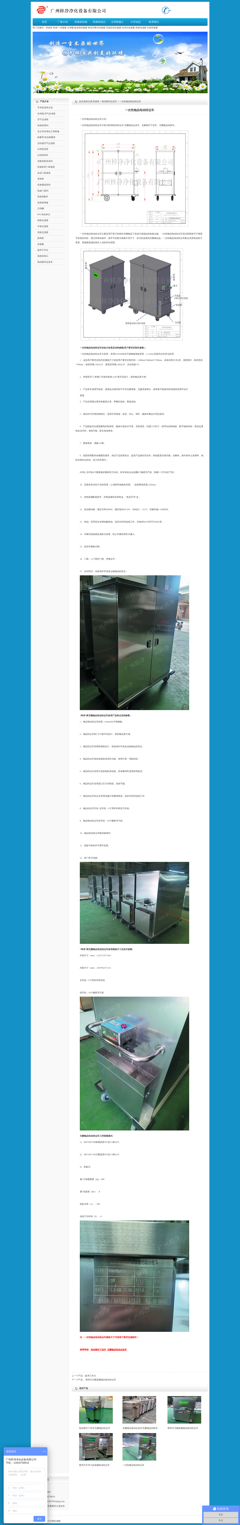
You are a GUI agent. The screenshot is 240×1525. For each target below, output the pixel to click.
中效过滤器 (42, 226)
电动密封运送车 (109, 101)
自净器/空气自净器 (46, 113)
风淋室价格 (81, 22)
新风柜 (40, 238)
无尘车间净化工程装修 (48, 131)
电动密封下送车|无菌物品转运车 (96, 1412)
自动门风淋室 (43, 173)
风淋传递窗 (140, 27)
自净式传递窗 (128, 27)
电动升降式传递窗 (96, 27)
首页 (44, 22)
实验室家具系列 (45, 161)
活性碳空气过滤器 (46, 143)
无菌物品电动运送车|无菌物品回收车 (140, 1412)
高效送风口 (42, 256)
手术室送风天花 (45, 107)
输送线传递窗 (80, 27)
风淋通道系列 (43, 185)
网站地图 (56, 1521)
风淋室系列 (42, 125)
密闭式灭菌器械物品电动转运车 (100, 1379)
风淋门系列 (42, 191)
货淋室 (40, 179)
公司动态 (135, 22)
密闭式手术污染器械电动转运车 (96, 1449)
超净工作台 (90, 1375)
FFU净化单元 (43, 214)
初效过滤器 (42, 220)
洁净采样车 (42, 155)
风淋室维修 (42, 202)
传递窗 (63, 27)
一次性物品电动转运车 (139, 1449)
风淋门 (56, 27)
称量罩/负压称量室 (46, 137)
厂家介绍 (63, 22)
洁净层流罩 (42, 149)
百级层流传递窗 (113, 27)
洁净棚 (70, 27)
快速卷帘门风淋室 (46, 167)
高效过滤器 (42, 232)
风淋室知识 (99, 22)
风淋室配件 (42, 196)
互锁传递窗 (152, 27)
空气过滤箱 (42, 119)
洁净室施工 (117, 22)
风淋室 (49, 27)
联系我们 (154, 22)
